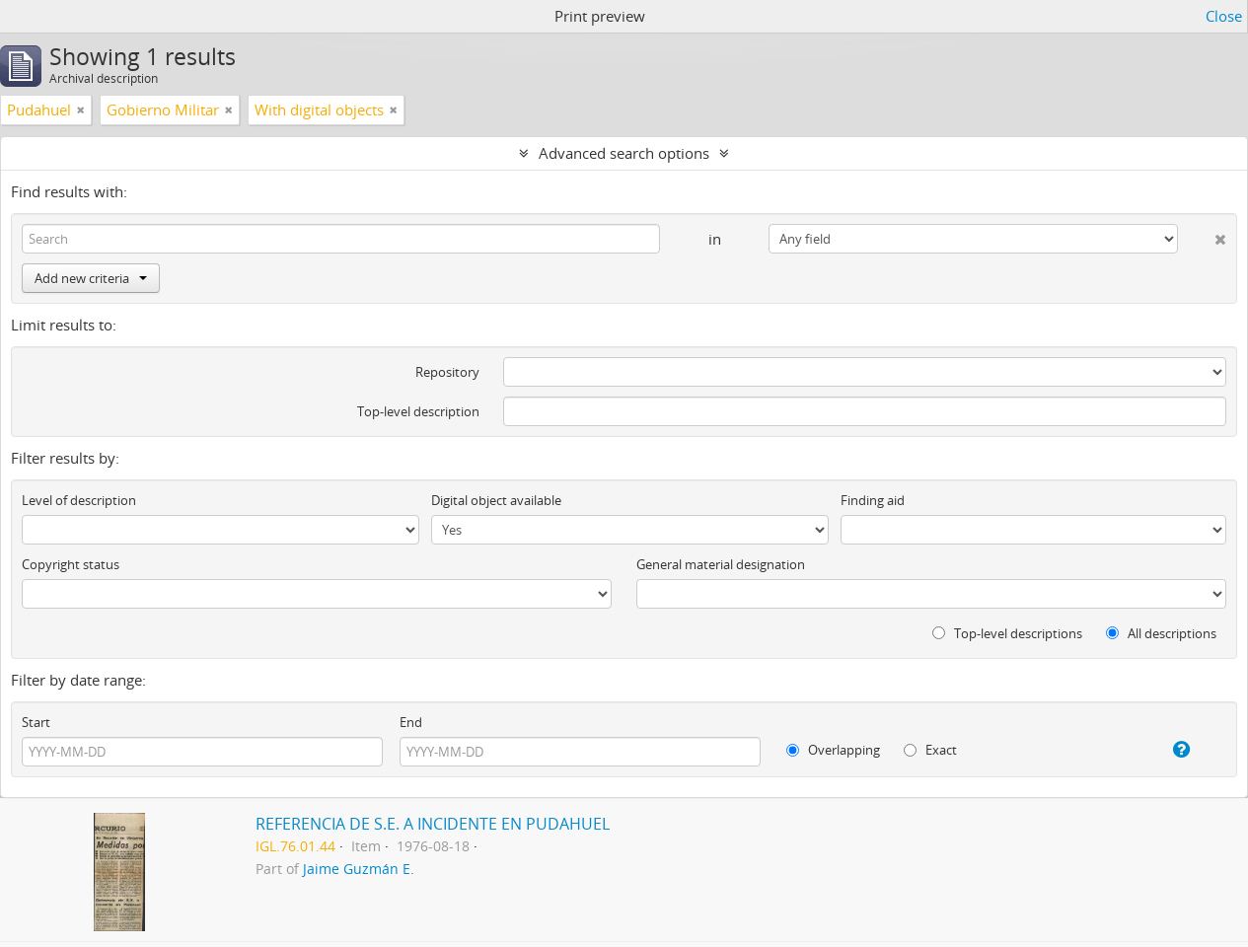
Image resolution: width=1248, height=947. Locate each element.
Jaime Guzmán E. (358, 869)
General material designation (720, 564)
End (411, 722)
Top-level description (418, 411)
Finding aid (873, 500)
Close (1224, 16)
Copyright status (70, 564)
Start (36, 722)
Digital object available (496, 500)
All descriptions (1161, 633)
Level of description (79, 500)
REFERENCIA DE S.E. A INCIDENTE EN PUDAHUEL (433, 824)
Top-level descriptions (1007, 633)
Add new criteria (91, 278)
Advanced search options (624, 153)
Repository (447, 372)
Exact (930, 750)
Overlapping (833, 750)
